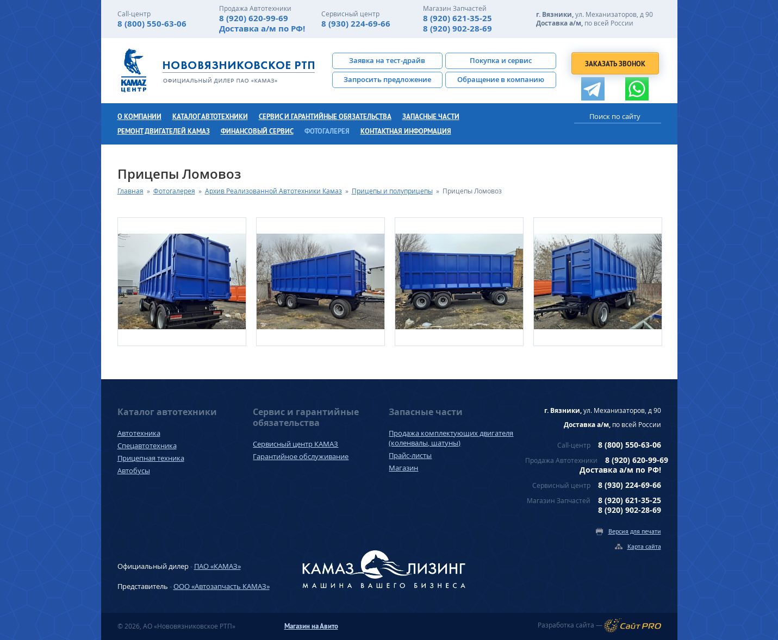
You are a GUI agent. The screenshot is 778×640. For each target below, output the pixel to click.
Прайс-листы (410, 455)
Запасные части (430, 116)
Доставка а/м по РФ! (262, 28)
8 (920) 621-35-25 (457, 18)
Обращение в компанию (500, 79)
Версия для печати (634, 531)
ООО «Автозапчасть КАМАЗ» (221, 586)
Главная (130, 191)
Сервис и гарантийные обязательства (325, 116)
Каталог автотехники (210, 116)
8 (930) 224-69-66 (355, 23)
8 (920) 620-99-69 (253, 18)
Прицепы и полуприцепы (392, 191)
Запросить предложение (387, 79)
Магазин (403, 468)
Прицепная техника (150, 458)
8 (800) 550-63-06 (151, 23)
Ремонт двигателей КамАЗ (163, 131)
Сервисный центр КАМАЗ (295, 444)
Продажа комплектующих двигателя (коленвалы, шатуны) (451, 438)
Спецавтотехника (147, 445)
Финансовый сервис (257, 131)
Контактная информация (405, 131)
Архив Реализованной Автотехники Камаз (273, 191)
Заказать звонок (615, 63)
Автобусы (133, 470)
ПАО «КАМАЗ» (217, 566)
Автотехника (138, 433)
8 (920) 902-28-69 (457, 28)
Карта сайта (644, 546)
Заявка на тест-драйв (387, 60)
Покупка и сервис (501, 60)
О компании (139, 116)
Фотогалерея (327, 131)
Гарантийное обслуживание (300, 456)
